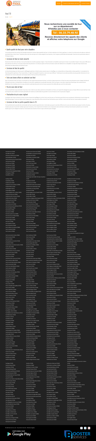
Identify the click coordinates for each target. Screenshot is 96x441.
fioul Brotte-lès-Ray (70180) (11, 198)
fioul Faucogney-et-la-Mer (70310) (53, 252)
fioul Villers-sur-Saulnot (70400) (32, 413)
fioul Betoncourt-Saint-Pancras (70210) (75, 182)
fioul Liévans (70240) (51, 303)
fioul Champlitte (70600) (10, 208)
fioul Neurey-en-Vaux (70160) (52, 334)
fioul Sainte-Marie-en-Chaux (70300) (13, 375)
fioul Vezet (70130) (9, 408)
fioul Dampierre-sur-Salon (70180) (33, 241)
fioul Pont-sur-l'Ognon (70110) (73, 349)
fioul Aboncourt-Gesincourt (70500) (33, 151)
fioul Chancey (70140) (71, 208)
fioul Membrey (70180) (71, 318)
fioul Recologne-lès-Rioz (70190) (32, 359)
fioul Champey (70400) (71, 206)
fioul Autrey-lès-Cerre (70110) (53, 169)
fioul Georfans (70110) (30, 270)
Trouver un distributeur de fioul (71, 3)
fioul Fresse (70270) (30, 266)
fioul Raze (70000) (70, 357)
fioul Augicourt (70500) (10, 167)
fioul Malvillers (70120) (30, 314)
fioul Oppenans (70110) (31, 340)
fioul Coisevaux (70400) (31, 223)
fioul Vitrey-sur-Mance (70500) (53, 415)
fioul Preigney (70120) (71, 351)
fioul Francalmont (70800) (72, 262)
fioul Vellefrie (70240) (71, 400)
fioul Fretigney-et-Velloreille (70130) (54, 266)
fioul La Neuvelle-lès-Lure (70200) (53, 289)
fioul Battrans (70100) (30, 175)
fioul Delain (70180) (9, 243)
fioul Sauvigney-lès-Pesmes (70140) (54, 377)
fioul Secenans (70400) (51, 379)
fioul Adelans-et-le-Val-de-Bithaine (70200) (75, 151)
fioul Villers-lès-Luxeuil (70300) (53, 412)
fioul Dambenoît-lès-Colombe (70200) (54, 239)
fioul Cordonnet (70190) (10, 229)
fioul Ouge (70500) (50, 342)
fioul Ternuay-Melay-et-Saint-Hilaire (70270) (76, 384)
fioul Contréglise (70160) (52, 227)
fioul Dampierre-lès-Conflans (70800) (74, 239)
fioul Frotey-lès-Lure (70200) (32, 268)
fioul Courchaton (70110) (31, 231)
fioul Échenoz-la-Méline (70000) (32, 244)
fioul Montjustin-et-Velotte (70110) (54, 330)
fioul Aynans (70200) (71, 171)
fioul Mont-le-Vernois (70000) (52, 324)
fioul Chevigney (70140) (10, 219)
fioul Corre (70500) (71, 229)
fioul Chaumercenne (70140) (73, 213)
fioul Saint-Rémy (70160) (72, 371)
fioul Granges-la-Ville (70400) (73, 274)
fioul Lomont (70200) (10, 305)
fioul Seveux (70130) (30, 382)
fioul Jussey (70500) (71, 281)
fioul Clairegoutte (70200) (52, 221)
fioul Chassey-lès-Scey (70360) (12, 213)
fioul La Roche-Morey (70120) (11, 293)
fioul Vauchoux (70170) (10, 396)
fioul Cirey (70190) (70, 219)
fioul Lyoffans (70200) (51, 307)
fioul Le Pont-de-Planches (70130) (12, 301)
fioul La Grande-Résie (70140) (32, 287)
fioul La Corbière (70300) (31, 285)
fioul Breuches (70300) (51, 194)
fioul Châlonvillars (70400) (72, 204)
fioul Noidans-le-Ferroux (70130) (53, 336)
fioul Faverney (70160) (71, 252)
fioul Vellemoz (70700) (51, 402)
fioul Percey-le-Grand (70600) (12, 345)
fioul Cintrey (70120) (51, 219)
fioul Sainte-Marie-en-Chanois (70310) (74, 373)
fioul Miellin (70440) (9, 322)
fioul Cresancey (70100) (51, 235)
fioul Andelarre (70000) (51, 159)
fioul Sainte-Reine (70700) (31, 375)
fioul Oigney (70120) (51, 338)
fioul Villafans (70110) (30, 408)
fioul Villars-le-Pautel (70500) (73, 408)
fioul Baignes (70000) (10, 173)
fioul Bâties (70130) (9, 175)
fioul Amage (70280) (51, 155)
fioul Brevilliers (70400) (30, 196)
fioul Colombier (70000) (72, 223)
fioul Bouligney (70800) (10, 190)
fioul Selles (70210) (71, 379)
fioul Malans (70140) (71, 312)
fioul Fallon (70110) (30, 252)
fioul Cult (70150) (9, 239)
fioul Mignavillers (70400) (31, 322)
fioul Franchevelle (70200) (11, 264)
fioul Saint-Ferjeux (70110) (31, 369)
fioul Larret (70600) (9, 299)
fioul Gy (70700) (29, 278)
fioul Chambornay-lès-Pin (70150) (33, 206)
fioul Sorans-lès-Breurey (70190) (73, 382)
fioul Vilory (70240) (9, 415)
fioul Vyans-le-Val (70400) (11, 421)
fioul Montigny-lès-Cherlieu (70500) (13, 330)
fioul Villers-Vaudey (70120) (52, 413)
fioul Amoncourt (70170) (51, 157)
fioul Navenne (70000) (30, 334)
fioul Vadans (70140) (30, 390)
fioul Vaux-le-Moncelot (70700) (73, 396)
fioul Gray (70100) (50, 276)
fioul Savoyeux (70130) (71, 377)
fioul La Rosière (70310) (51, 293)
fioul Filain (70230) (29, 256)
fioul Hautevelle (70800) (72, 278)
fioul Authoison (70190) (71, 167)
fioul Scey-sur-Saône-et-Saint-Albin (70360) (14, 379)
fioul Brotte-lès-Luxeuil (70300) (73, 196)
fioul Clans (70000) (71, 221)
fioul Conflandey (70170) (72, 225)
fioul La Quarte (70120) (51, 291)
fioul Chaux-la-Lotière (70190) (52, 215)
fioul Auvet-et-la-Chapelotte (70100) (13, 171)
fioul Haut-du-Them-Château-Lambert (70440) (56, 278)
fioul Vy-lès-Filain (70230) (31, 419)
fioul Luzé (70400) (29, 307)
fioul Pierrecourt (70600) (72, 345)
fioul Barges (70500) (51, 173)
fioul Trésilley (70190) (71, 388)
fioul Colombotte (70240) (11, 225)
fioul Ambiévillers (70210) (11, 157)
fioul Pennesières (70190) (72, 344)
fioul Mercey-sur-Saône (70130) (32, 320)
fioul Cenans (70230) (71, 202)
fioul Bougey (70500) (71, 186)
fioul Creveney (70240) (10, 237)
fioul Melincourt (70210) (31, 318)
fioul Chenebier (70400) (51, 217)
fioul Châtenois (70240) (51, 213)
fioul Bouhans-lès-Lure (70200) (53, 188)
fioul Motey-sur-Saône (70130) (73, 332)
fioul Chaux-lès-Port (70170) (72, 215)
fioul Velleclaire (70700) (10, 400)
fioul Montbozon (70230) (72, 326)
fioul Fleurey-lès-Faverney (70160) (74, 256)
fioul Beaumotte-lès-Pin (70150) (73, 178)
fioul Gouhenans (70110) (51, 272)
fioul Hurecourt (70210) (51, 279)
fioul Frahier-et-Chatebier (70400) (33, 262)
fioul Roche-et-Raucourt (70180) (53, 363)
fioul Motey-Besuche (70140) (52, 332)
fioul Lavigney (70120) (30, 299)
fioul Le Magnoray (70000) (72, 299)
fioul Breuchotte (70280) (72, 194)
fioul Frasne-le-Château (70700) (53, 264)
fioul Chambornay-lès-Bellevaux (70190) (14, 206)
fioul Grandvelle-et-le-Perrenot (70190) (54, 274)
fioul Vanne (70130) (9, 394)
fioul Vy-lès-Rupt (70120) (72, 419)
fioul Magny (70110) (51, 309)
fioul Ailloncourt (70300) (51, 153)
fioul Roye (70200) (70, 365)
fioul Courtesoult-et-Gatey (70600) (13, 235)
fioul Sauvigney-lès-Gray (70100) (32, 377)
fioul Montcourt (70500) (31, 328)
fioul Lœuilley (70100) (71, 307)
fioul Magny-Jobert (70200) (11, 311)
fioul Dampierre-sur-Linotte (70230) (13, 241)
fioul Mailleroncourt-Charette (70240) (74, 311)
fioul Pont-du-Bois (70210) (52, 349)
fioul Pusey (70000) (50, 353)
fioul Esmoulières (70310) (31, 248)
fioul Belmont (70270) (30, 180)
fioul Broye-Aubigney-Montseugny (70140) (34, 198)
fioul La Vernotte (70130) (31, 295)
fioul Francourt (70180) (30, 264)
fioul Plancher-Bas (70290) (52, 347)
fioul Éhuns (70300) (30, 246)
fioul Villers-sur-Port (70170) (11, 413)
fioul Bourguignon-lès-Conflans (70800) (13, 192)
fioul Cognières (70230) (10, 223)
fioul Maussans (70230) (51, 316)
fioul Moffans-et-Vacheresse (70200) (54, 322)
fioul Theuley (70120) (10, 386)
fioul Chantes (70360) (10, 210)
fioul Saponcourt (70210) (52, 375)
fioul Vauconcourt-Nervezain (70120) (33, 396)
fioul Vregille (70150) (71, 417)
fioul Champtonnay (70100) (31, 208)
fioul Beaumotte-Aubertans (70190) (54, 178)
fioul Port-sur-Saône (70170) (32, 351)
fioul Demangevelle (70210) (31, 243)
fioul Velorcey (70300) (30, 404)
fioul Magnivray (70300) (10, 309)
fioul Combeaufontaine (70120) (32, 225)
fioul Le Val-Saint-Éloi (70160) (73, 301)
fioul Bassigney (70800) (72, 173)
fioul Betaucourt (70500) (31, 182)
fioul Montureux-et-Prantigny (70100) (13, 332)
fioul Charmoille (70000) (51, 211)
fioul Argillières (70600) (51, 163)
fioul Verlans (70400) (30, 406)
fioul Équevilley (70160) (51, 246)
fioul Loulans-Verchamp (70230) (53, 305)
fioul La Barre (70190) (10, 283)
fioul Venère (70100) (51, 404)
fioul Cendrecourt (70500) (11, 204)
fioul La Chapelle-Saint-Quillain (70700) (13, 285)
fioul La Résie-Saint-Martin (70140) (74, 291)
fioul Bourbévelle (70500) (72, 190)
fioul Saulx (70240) (9, 377)
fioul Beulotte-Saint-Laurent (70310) (33, 184)
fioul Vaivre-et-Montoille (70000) (73, 390)
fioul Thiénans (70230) (51, 386)
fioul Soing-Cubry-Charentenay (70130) (54, 382)
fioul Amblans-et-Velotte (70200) (32, 157)
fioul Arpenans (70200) (10, 165)
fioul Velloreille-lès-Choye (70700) (12, 404)
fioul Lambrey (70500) (30, 297)
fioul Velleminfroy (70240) (31, 402)
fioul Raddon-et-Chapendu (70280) (74, 355)
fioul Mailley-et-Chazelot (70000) (32, 312)
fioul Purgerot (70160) (30, 353)
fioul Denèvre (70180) (51, 243)
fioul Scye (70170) (29, 379)
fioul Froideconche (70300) (72, 266)
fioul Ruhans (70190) (10, 367)
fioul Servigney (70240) (10, 382)
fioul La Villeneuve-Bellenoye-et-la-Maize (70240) (77, 295)
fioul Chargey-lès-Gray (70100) (53, 210)
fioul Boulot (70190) (30, 190)
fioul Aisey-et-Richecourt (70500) (12, 155)
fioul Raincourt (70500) (10, 357)
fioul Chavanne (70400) (10, 217)
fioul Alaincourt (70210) (30, 155)
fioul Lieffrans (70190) (10, 303)
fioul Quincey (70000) (51, 355)
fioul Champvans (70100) (52, 208)
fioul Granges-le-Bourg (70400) (12, 276)
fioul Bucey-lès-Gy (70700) (11, 200)
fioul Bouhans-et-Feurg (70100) (32, 188)
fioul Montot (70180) (71, 330)
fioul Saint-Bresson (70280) (72, 367)
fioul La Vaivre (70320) (71, 293)
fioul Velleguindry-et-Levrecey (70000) (13, 402)
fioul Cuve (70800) (29, 239)
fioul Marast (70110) (10, 316)
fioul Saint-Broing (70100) (11, 369)
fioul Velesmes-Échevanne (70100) (13, 398)
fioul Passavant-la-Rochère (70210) (54, 344)
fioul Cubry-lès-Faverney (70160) (53, 237)
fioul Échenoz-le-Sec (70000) (52, 244)
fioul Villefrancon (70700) (11, 410)
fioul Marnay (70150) (30, 316)
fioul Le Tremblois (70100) (31, 301)
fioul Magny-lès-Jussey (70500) (32, 311)
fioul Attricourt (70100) (71, 165)
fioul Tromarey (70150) (10, 390)
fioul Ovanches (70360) (71, 342)
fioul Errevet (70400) (71, 246)
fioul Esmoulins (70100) (51, 248)
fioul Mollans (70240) (30, 324)
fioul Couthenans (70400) (31, 235)
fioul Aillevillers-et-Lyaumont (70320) (33, 153)
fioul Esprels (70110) (71, 248)
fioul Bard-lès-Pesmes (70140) (32, 173)
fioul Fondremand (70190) (52, 258)
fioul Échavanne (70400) (72, 243)
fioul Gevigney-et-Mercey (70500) (74, 270)
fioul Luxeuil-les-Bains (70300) (11, 307)
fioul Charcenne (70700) (31, 210)
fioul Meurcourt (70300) (72, 320)
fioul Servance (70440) (71, 380)
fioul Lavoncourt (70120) (51, 299)
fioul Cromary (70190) (30, 237)
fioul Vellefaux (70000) (30, 400)
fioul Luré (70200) (70, 305)
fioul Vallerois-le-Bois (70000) (32, 392)
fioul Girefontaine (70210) (31, 272)
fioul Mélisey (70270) (51, 318)
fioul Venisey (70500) (71, 404)
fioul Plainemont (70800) (31, 347)
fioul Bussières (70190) (71, 200)
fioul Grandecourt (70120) (31, 274)
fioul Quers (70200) (30, 355)
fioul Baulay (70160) (71, 175)
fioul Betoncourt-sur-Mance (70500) (13, 184)
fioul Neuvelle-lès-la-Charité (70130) (33, 336)
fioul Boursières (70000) (72, 192)
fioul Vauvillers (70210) (51, 396)
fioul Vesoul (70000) (71, 406)
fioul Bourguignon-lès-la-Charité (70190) (34, 192)
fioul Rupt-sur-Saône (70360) (32, 367)
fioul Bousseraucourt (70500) (11, 194)
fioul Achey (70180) (50, 151)
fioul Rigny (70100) (9, 363)
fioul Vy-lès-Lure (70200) (51, 419)
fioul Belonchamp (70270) (52, 180)
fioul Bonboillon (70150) (10, 186)
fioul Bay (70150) (9, 178)
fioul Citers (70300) (9, 221)
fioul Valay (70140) (9, 392)
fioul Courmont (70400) (71, 231)
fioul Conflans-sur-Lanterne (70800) (13, 227)
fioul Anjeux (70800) (50, 161)
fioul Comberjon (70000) (51, 225)
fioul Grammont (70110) (10, 274)
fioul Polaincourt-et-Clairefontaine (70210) (14, 349)
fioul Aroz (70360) (70, 163)
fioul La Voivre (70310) (10, 297)
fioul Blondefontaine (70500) (73, 184)
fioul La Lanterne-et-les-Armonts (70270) (55, 287)
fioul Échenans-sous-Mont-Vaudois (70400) (14, 244)
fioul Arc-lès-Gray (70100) (31, 163)
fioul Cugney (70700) (71, 237)
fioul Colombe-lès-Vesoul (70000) (53, 223)
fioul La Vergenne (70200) (11, 295)
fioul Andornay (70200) (10, 161)
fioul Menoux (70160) (10, 320)
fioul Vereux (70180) (10, 406)
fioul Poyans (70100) (51, 351)
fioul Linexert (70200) (71, 303)
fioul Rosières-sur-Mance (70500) (53, 365)
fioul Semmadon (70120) (11, 380)
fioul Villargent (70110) (51, 408)
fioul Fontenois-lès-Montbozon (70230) (34, 260)
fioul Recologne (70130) (10, 359)
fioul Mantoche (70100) (71, 314)
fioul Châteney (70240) (30, 213)
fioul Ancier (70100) (30, 159)
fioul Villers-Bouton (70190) (52, 410)
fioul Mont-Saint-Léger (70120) (73, 324)
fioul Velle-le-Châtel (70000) (52, 398)
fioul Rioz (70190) (29, 363)
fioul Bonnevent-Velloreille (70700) (33, 186)
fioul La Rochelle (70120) (31, 293)
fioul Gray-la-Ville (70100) (72, 276)
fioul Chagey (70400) (51, 204)
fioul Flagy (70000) (50, 256)
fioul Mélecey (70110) (71, 316)
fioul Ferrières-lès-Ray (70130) (53, 254)
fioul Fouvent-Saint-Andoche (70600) (13, 262)
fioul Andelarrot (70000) (72, 159)
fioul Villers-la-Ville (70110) (11, 412)
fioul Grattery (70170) (30, 276)
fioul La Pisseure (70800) (11, 291)
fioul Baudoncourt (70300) (52, 175)
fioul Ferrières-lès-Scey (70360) (73, 254)
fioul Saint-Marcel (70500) (52, 371)
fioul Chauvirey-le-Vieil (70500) (32, 215)
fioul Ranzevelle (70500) (31, 357)
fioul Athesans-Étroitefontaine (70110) (54, 165)
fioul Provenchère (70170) (11, 353)
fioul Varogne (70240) (51, 394)
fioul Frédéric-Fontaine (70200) (73, 264)
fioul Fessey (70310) (10, 256)
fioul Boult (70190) (50, 190)
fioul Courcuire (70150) (51, 231)
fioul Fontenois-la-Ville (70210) (12, 260)
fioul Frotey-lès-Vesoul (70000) (53, 268)
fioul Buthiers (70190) (10, 202)
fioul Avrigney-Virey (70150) (52, 171)
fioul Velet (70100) (29, 398)
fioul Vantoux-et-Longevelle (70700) (33, 394)
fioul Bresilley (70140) (30, 194)
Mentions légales (31, 427)
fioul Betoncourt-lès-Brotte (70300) (54, 182)
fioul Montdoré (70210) (51, 328)
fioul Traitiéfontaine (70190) (11, 388)
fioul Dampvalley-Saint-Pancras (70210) (75, 241)
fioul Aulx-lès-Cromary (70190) (32, 167)
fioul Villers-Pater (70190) (72, 412)
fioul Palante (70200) (30, 344)
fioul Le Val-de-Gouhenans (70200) (53, 301)
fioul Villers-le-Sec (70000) (31, 412)
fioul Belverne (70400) (71, 180)
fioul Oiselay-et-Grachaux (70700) (74, 338)
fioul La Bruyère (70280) (51, 283)
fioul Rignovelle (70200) (72, 359)
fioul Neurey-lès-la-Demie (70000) (74, 334)
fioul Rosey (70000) (30, 365)
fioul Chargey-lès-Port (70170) (73, 210)
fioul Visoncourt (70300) (31, 415)
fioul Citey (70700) (29, 221)
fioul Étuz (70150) (70, 250)
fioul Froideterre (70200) (11, 268)
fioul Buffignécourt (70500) (52, 200)
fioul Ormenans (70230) (72, 340)
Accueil (58, 3)
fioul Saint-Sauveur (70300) (11, 373)
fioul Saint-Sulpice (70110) (31, 373)
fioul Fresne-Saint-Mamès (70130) (12, 266)
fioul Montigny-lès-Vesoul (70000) (33, 330)
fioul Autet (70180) (50, 167)
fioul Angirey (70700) (30, 161)
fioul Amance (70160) (71, 155)
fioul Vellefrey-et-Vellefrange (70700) (54, 400)
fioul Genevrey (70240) (10, 270)
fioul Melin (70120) (9, 318)
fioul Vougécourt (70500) (31, 417)
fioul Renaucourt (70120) (52, 359)
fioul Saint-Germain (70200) (72, 369)
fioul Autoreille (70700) (10, 169)
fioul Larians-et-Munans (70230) (73, 297)
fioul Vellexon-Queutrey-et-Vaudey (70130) (76, 402)
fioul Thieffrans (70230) (30, 386)
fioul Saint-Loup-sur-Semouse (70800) (33, 371)
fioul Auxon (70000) (30, 171)
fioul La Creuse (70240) (71, 285)
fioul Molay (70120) (9, 324)
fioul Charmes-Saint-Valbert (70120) (33, 211)
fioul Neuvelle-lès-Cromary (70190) (13, 336)
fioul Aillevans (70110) (10, 153)
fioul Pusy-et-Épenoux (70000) (73, 353)
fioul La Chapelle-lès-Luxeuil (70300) (74, 283)
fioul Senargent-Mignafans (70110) (33, 380)
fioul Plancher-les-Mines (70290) (73, 347)
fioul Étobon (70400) (30, 250)
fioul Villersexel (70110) (71, 413)
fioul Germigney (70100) (51, 270)
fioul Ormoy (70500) (30, 342)
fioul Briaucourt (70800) (51, 196)
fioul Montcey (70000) (10, 328)
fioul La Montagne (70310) (31, 289)
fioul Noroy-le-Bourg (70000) (32, 338)
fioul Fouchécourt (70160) (52, 260)
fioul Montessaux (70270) (72, 328)
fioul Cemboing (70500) (51, 202)
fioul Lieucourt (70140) (30, 303)
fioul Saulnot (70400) (71, 375)
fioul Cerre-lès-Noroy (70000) (32, 204)
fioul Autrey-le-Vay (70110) (31, 169)
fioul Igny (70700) (9, 281)
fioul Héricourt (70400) (10, 279)
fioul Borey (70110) (50, 186)
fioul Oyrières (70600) (10, 344)
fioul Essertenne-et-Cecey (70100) (13, 250)
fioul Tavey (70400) (50, 384)
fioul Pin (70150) (9, 347)
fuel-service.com (12, 427)
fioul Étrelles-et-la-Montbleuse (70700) (54, 250)
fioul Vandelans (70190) (72, 392)
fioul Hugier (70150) (30, 279)
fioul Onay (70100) (9, 340)
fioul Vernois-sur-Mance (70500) (53, 406)
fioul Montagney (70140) (10, 326)
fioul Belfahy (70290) (10, 180)
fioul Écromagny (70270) (72, 244)
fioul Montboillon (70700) (52, 326)
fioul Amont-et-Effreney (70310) (73, 157)
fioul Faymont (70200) (10, 254)
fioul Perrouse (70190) (30, 345)
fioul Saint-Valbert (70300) (52, 373)
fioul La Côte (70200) (51, 285)
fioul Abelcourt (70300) (10, 151)
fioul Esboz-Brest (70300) (11, 248)
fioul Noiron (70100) (9, 338)
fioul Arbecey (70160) (10, 163)
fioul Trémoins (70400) (51, 388)
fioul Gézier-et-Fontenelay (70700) (13, 272)
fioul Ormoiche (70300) (10, 342)
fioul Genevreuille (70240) (72, 268)
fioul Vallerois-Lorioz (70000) (52, 392)
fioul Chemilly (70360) (30, 217)
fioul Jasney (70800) (30, 281)
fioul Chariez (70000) (10, 211)
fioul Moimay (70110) (71, 322)
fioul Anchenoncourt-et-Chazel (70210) (13, 159)
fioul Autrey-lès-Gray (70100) (73, 169)
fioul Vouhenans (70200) (51, 417)
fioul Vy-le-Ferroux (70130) (11, 419)
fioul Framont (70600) (51, 262)
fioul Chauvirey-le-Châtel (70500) (12, 215)
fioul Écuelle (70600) (10, 246)
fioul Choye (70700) (30, 219)
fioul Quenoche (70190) (10, 355)
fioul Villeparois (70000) (31, 410)
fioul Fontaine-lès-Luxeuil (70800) (73, 258)
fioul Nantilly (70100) (10, 334)
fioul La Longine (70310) (72, 287)
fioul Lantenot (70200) (51, 297)
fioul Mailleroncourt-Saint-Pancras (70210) (14, 312)
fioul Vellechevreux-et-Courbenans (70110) (76, 398)
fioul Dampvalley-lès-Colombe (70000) (54, 241)
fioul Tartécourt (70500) (31, 384)
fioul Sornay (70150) (10, 384)
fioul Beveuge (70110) (51, 184)
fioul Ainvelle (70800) (71, 153)
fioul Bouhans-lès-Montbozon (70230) (74, 188)
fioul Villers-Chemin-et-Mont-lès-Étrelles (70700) (77, 410)
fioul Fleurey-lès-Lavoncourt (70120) (13, 258)
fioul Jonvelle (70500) (51, 281)
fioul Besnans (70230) (10, 182)
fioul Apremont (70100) (71, 161)
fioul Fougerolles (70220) (72, 260)
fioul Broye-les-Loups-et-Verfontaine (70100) (56, 198)
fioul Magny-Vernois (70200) (52, 311)
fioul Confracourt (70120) (31, 227)
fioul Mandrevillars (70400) (52, 314)
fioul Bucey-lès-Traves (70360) (32, 200)
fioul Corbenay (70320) (71, 227)
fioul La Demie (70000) (10, 287)
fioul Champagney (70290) (52, 206)
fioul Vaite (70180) (50, 390)
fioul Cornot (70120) (30, 229)
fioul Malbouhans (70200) (11, 314)
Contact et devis (85, 3)
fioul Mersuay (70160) (51, 320)
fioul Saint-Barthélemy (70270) (53, 367)
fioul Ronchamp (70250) (10, 365)
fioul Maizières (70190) (51, 312)
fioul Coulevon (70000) (10, 231)
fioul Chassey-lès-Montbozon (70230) (74, 211)
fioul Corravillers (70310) (51, 229)
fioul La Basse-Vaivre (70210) (32, 283)
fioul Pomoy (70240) (30, 349)
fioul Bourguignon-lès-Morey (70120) (54, 192)
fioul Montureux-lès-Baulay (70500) (33, 332)
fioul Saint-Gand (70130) (51, 369)
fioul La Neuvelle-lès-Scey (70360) (74, 289)
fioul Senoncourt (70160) (52, 380)
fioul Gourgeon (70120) (71, 272)
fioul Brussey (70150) (71, 198)
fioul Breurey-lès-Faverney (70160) (13, 196)
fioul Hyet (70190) (70, 279)
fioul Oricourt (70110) (51, 340)
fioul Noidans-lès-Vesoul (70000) (73, 336)
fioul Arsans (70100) (30, 165)
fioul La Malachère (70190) (11, 289)
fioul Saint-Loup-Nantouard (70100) (13, 371)
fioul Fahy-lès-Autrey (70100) (11, 252)
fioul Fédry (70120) (30, 254)
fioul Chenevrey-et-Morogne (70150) (74, 217)
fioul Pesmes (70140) (51, 345)
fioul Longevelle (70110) (31, 305)
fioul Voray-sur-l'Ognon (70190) (12, 417)
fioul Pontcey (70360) (10, 351)
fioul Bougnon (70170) (10, 188)
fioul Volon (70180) (71, 415)
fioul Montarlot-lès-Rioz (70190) (32, 326)
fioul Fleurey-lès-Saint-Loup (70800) (33, 258)
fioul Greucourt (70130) (10, 278)
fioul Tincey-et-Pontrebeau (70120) (74, 386)
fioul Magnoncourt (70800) (31, 309)
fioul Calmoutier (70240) (31, 202)
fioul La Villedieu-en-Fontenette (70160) (55, 295)
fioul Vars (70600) (70, 394)
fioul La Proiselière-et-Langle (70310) (33, 291)
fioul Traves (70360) (30, 388)
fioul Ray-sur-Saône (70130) (52, 357)
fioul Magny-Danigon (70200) (73, 309)
